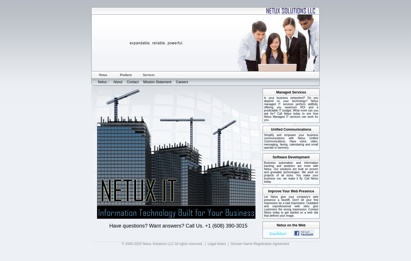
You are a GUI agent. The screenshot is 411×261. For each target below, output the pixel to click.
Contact (132, 82)
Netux (103, 75)
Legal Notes (216, 244)
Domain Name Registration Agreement (260, 244)
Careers (182, 82)
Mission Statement (157, 82)
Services (149, 75)
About (117, 82)
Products (126, 75)
